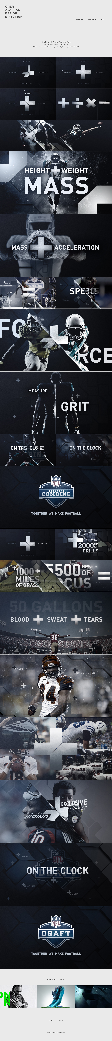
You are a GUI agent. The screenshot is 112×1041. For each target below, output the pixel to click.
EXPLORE (79, 19)
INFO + (103, 19)
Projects (92, 19)
